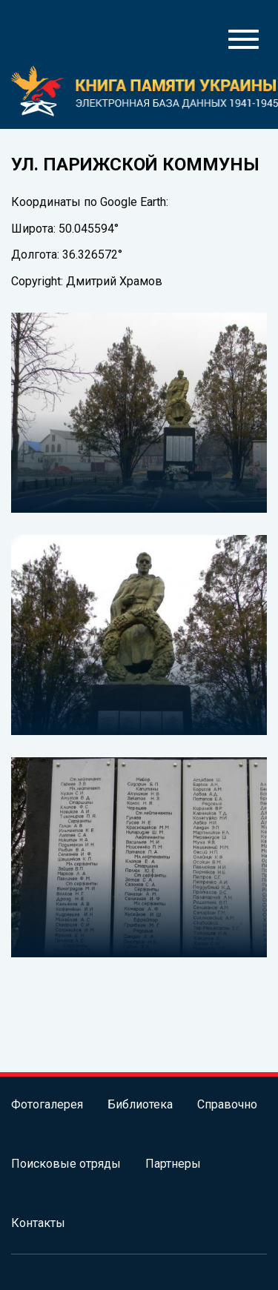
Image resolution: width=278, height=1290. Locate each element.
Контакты (38, 1223)
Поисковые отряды (66, 1164)
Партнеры (173, 1164)
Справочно (227, 1104)
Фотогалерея (47, 1104)
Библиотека (140, 1104)
